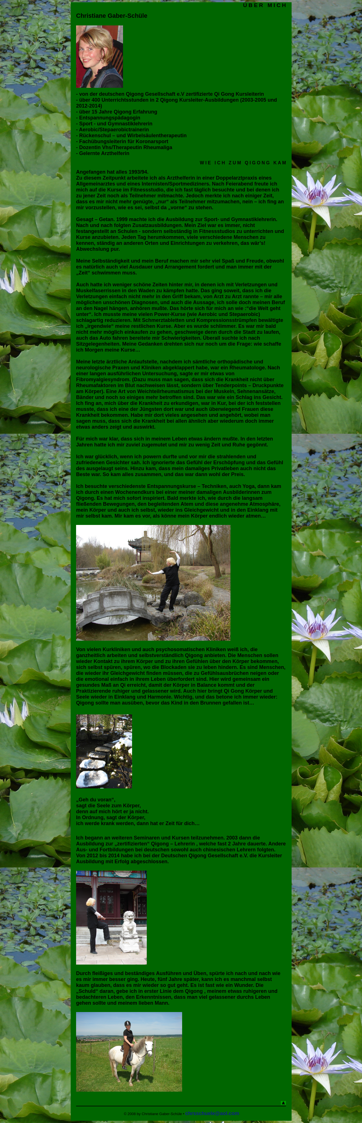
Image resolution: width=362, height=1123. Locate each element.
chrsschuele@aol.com (212, 1113)
